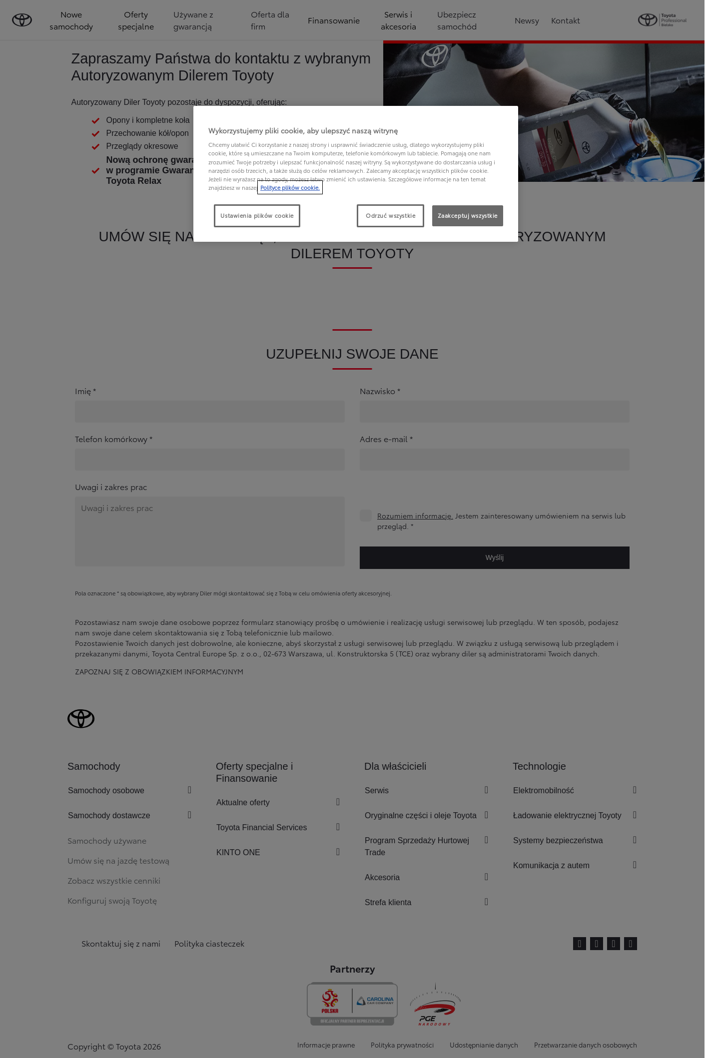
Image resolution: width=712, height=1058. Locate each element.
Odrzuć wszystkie (390, 215)
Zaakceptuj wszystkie (468, 215)
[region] (355, 174)
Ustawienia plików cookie (257, 215)
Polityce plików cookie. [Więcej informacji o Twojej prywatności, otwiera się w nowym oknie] (290, 187)
